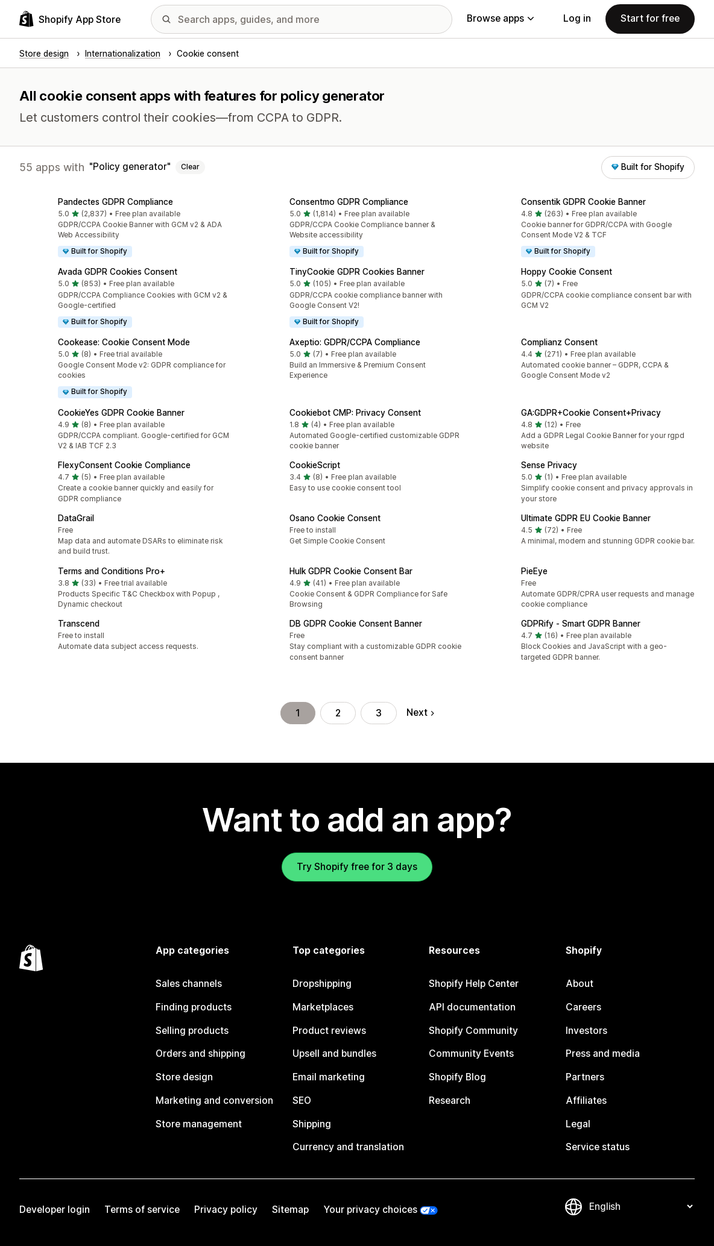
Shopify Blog (457, 1077)
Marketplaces (322, 1007)
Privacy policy (225, 1209)
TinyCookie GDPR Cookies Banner (357, 272)
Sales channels (189, 983)
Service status (598, 1147)
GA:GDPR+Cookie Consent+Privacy (591, 413)
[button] (125, 228)
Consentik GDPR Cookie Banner (583, 202)
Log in (577, 18)
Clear (190, 167)
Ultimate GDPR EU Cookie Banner (586, 518)
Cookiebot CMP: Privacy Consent (355, 413)
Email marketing (328, 1077)
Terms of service (142, 1209)
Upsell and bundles (334, 1053)
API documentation (472, 1007)
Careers (583, 1007)
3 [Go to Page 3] (379, 713)
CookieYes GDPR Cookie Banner (121, 413)
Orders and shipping (200, 1053)
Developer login (54, 1209)
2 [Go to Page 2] (338, 713)
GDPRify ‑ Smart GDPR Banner (580, 623)
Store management (199, 1124)
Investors (586, 1030)
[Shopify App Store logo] (70, 19)
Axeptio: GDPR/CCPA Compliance (354, 342)
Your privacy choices (370, 1209)
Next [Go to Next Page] (420, 712)
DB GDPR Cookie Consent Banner (355, 623)
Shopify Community (473, 1030)
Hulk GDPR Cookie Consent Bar (350, 571)
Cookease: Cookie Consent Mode (124, 342)
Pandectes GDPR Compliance (115, 202)
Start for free (650, 18)
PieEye (534, 571)
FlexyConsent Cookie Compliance (124, 465)
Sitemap (290, 1209)
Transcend (79, 623)
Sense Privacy (549, 465)
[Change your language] (641, 1206)
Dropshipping (322, 983)
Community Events (471, 1053)
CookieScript (314, 465)
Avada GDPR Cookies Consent (117, 272)
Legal (578, 1124)
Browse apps (500, 18)
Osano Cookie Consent (335, 518)
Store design (184, 1077)
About (579, 983)
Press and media (603, 1053)
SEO (301, 1100)
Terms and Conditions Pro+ (111, 571)
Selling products (192, 1030)
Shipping (311, 1124)
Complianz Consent (559, 342)
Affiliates (586, 1100)
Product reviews (329, 1030)
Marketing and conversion (214, 1100)
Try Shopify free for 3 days (357, 866)
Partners (585, 1077)
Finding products (194, 1007)
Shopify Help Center (474, 983)
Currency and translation (348, 1147)
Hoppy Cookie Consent (566, 272)
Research (449, 1100)
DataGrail (76, 518)
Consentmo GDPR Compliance (348, 202)
